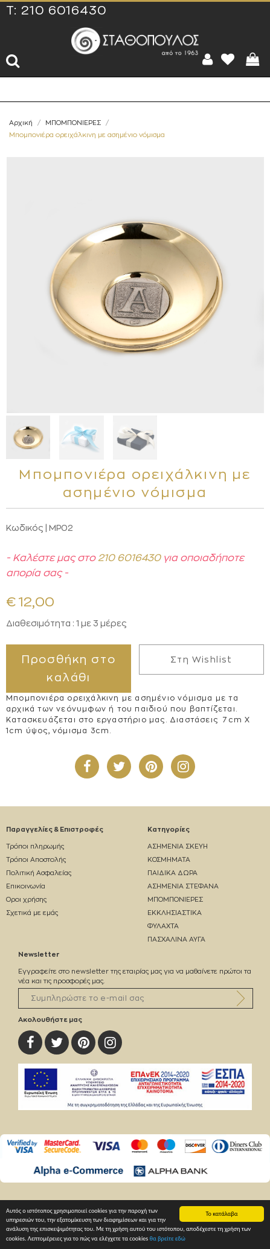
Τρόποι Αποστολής (36, 859)
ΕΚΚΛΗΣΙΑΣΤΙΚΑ (174, 913)
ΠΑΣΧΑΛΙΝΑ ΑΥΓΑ (176, 939)
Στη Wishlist (201, 659)
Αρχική (21, 123)
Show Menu (18, 89)
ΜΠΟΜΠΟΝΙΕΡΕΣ (73, 123)
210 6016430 (64, 11)
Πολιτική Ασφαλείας (38, 873)
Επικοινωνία (25, 886)
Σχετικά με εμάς (32, 913)
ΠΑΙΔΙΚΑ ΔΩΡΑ (172, 873)
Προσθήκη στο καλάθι (69, 668)
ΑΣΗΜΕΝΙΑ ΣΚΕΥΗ (177, 846)
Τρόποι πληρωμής (35, 846)
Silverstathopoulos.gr (135, 41)
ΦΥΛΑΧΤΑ (163, 926)
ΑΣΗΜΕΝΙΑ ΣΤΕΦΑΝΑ (183, 886)
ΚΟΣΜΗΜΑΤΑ (168, 859)
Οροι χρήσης (26, 899)
